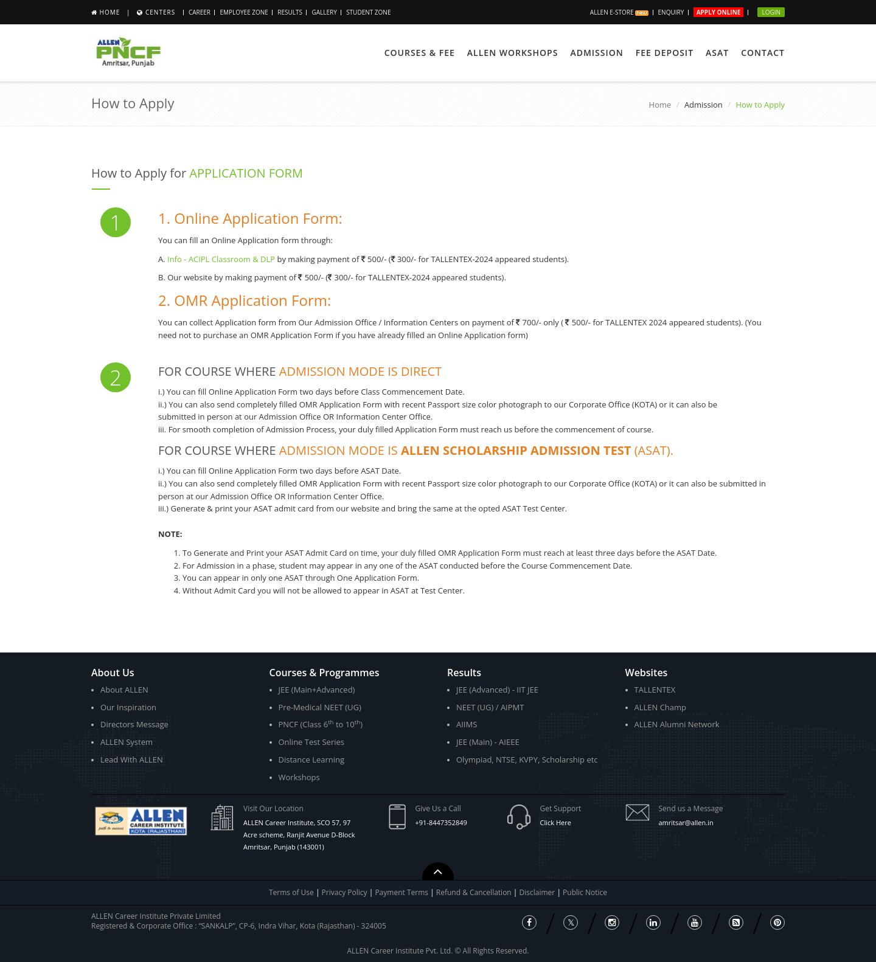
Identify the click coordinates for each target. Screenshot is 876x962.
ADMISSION (596, 52)
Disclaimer (538, 892)
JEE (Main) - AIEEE (488, 741)
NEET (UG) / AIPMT (490, 707)
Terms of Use (291, 892)
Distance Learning (312, 759)
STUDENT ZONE (368, 12)
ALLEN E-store (619, 12)
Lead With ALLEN (131, 759)
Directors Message (134, 724)
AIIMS (466, 724)
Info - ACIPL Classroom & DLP (221, 259)
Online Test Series (311, 741)
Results (289, 12)
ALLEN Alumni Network (677, 724)
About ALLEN (124, 689)
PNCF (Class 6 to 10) (321, 724)
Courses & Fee (419, 52)
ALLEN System (126, 741)
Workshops (299, 777)
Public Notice (585, 892)
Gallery (323, 12)
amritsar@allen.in (686, 822)
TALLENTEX (655, 689)
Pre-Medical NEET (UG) (320, 707)
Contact (763, 52)
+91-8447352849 (441, 822)
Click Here (555, 822)
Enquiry (671, 12)
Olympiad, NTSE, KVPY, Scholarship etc (527, 759)
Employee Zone (244, 12)
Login (771, 12)
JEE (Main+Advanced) (317, 689)
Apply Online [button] (719, 12)
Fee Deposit (664, 52)
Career (199, 12)
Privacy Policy (344, 892)
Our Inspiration (128, 707)
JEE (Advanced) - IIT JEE (497, 689)
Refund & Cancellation (474, 892)
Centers (160, 12)
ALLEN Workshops (512, 52)
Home (110, 12)
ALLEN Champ (660, 707)
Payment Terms (402, 892)
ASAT (717, 52)
